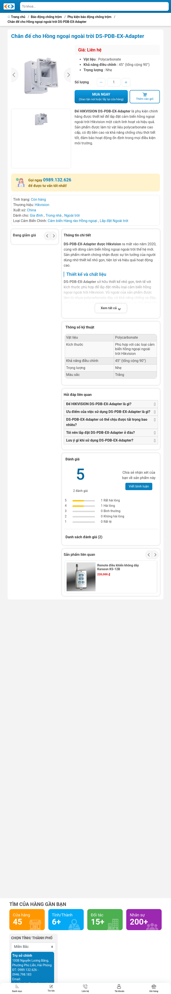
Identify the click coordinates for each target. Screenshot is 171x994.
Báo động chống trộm (46, 17)
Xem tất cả (111, 308)
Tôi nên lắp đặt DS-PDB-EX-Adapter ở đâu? (100, 432)
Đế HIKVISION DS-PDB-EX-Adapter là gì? (98, 404)
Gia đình (37, 215)
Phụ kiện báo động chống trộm (89, 17)
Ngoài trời (72, 215)
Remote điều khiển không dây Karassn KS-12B (118, 567)
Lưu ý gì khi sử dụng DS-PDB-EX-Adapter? (99, 440)
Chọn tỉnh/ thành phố (32, 938)
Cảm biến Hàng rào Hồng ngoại (73, 221)
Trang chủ (17, 17)
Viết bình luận (139, 486)
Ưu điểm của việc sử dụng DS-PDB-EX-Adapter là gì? (108, 412)
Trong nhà (54, 215)
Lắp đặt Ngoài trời (114, 221)
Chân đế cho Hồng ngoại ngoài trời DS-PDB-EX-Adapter (47, 22)
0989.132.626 (57, 180)
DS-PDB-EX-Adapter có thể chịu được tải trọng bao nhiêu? (106, 422)
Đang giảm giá (24, 235)
